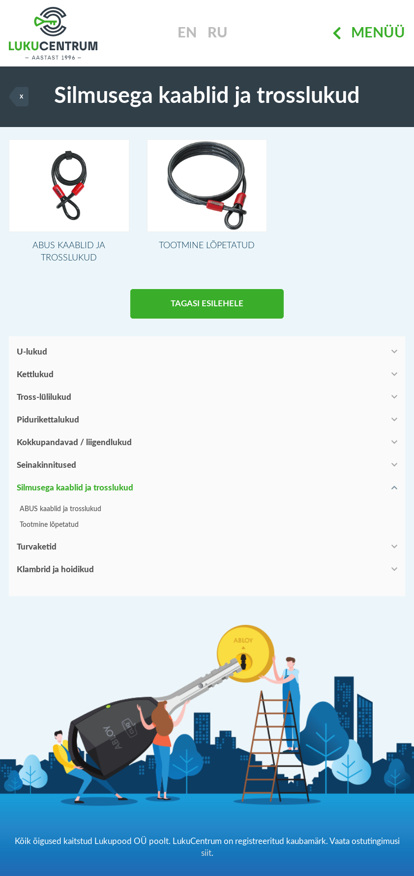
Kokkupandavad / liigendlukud (74, 442)
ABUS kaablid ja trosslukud (60, 509)
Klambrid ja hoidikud (55, 569)
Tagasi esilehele (207, 303)
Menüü (368, 33)
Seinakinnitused (46, 465)
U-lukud (32, 352)
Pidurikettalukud (48, 420)
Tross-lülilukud (44, 397)
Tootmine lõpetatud (49, 524)
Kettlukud (35, 374)
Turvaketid (37, 547)
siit (206, 853)
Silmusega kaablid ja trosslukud (75, 488)
